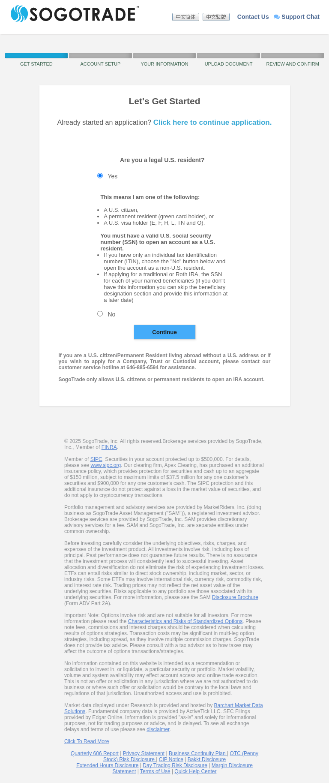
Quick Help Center (195, 771)
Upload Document (229, 63)
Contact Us (253, 16)
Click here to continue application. (212, 122)
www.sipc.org (105, 465)
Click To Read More (86, 741)
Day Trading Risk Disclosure (175, 765)
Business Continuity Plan (198, 753)
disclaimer (158, 729)
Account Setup (100, 63)
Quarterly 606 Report (95, 753)
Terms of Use (155, 771)
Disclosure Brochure (235, 597)
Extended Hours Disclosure (107, 765)
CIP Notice (171, 759)
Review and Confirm (292, 63)
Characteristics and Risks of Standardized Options (185, 621)
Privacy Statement (143, 753)
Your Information (164, 63)
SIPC (96, 459)
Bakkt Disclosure (207, 759)
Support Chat (297, 16)
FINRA (109, 447)
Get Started (36, 63)
